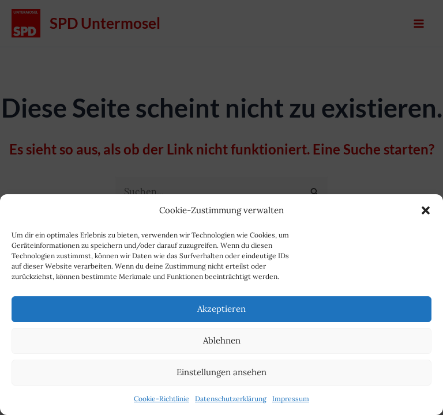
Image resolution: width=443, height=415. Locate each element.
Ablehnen (222, 340)
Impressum (290, 398)
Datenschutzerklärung (230, 398)
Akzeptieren (221, 308)
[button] (425, 210)
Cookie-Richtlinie (161, 398)
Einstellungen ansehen (221, 372)
